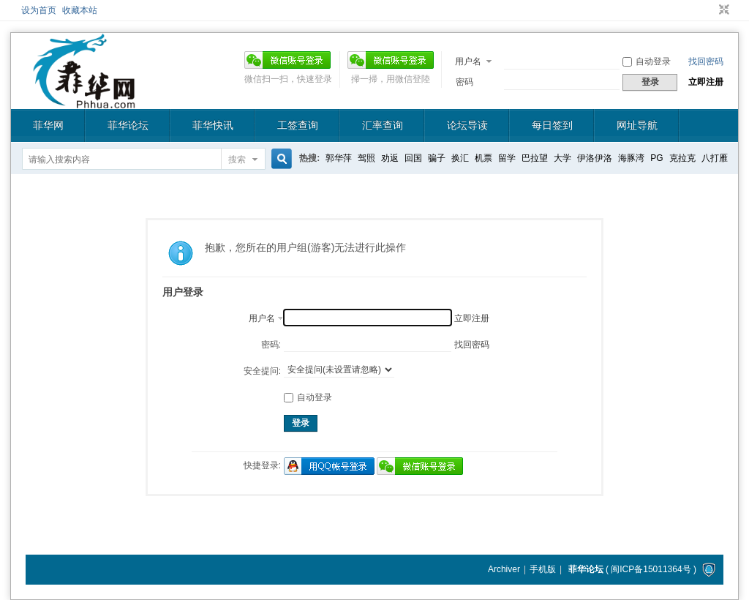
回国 (413, 158)
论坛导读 (467, 125)
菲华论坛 (128, 125)
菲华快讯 (212, 125)
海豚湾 (631, 158)
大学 (562, 158)
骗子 (436, 158)
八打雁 (714, 158)
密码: (271, 345)
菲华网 (48, 125)
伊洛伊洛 (594, 158)
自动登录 (646, 61)
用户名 (468, 61)
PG (656, 158)
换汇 (460, 158)
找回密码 (705, 61)
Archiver (504, 569)
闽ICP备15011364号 (650, 569)
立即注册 (705, 82)
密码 (464, 82)
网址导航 (637, 125)
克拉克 (682, 158)
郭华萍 (338, 158)
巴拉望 (535, 158)
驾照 (366, 158)
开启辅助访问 (710, 10)
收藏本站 (79, 10)
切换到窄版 (722, 10)
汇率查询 (382, 125)
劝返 (390, 158)
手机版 (543, 569)
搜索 (237, 159)
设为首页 (38, 10)
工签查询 (297, 125)
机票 (483, 158)
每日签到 (552, 125)
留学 (507, 158)
